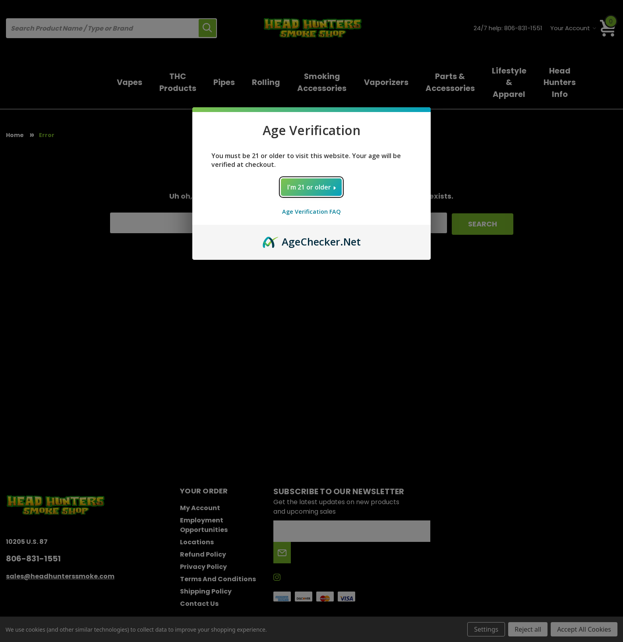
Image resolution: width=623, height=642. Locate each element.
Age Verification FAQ (311, 211)
